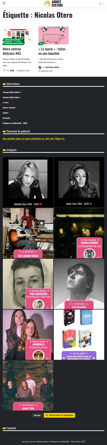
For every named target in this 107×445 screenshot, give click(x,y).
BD (41, 43)
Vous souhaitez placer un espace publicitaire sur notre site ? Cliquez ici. (34, 138)
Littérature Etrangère (12, 40)
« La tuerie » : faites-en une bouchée (52, 51)
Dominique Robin (52, 67)
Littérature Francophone (13, 43)
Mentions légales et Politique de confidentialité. (53, 441)
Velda (12, 70)
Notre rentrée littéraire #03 (12, 51)
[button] (5, 3)
